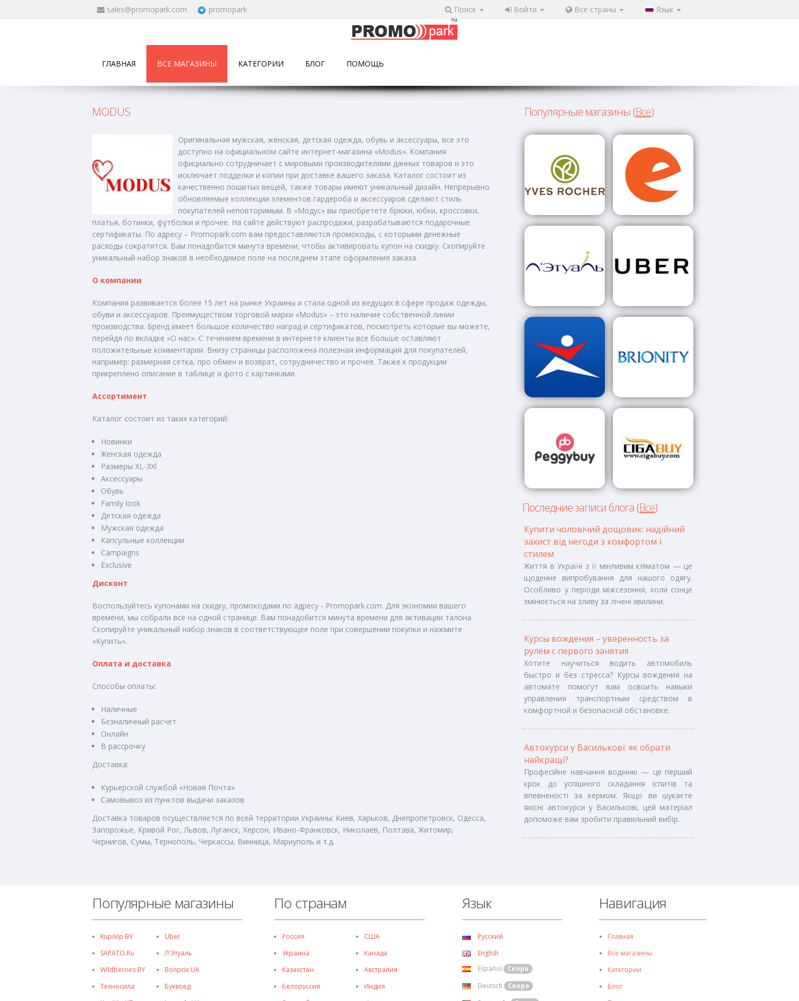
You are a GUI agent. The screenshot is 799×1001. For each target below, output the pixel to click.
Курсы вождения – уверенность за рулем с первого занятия (596, 645)
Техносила (117, 986)
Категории (261, 63)
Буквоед (177, 986)
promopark (228, 9)
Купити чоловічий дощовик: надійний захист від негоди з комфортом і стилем (604, 541)
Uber (172, 936)
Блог (315, 63)
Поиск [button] (464, 9)
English (480, 953)
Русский (482, 936)
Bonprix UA (182, 969)
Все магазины (187, 63)
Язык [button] (663, 9)
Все (643, 112)
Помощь (365, 63)
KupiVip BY (116, 936)
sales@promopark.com (147, 9)
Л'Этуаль (178, 953)
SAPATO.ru (117, 953)
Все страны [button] (595, 9)
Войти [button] (524, 9)
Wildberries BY (122, 969)
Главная (119, 63)
